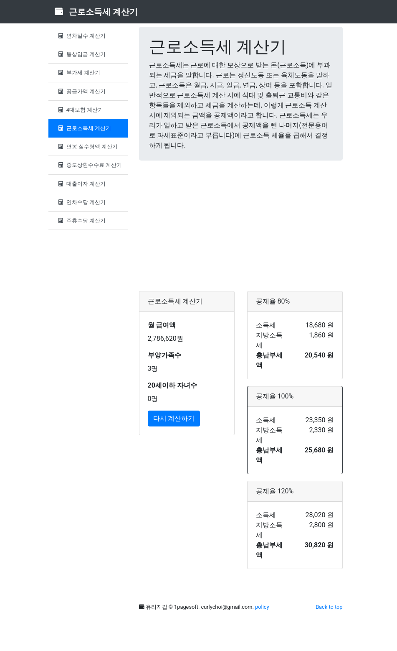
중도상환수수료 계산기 (89, 165)
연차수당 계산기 (81, 202)
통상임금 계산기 (81, 54)
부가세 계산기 (78, 72)
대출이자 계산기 (81, 184)
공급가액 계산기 (81, 91)
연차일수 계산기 (81, 36)
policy (262, 607)
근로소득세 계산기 (84, 128)
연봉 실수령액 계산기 (87, 146)
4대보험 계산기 (80, 110)
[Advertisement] (241, 225)
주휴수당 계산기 (81, 220)
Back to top (329, 607)
